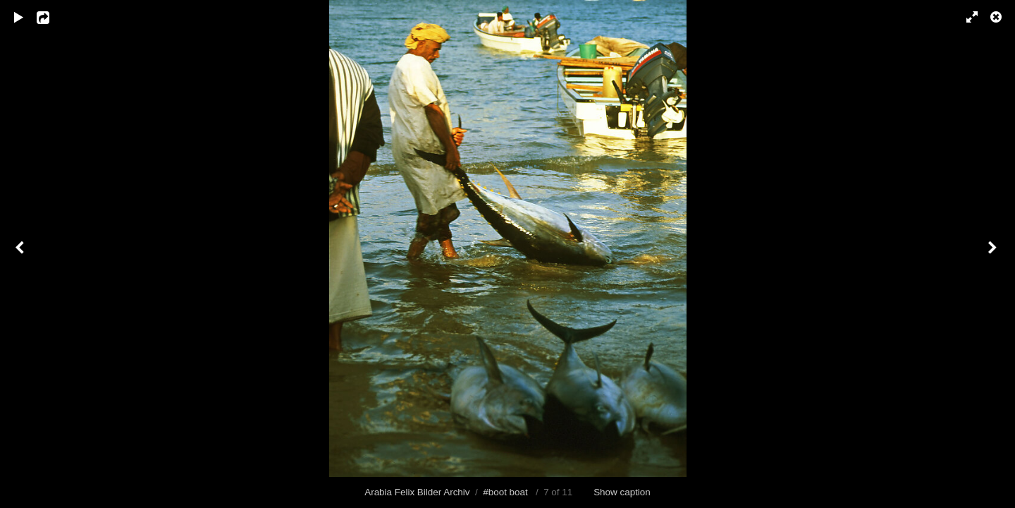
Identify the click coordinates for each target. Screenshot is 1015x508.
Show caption (622, 492)
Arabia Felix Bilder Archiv (416, 492)
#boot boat (505, 492)
